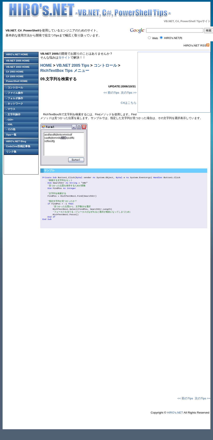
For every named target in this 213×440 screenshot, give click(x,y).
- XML (9, 124)
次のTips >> (129, 92)
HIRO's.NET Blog (16, 141)
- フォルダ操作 (14, 98)
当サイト (64, 57)
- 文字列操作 (13, 114)
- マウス (10, 109)
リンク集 (11, 151)
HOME (46, 65)
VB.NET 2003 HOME (18, 67)
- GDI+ (9, 119)
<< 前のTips (111, 92)
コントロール (105, 65)
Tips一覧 (11, 134)
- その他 (10, 129)
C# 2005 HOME (15, 76)
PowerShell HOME (17, 81)
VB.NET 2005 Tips (72, 65)
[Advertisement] (21, 164)
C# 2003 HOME (15, 71)
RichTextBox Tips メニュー (64, 70)
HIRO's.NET (175, 421)
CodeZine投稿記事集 (18, 146)
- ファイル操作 (14, 93)
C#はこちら (129, 102)
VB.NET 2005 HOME (18, 60)
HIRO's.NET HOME (17, 54)
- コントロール (14, 87)
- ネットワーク (14, 103)
